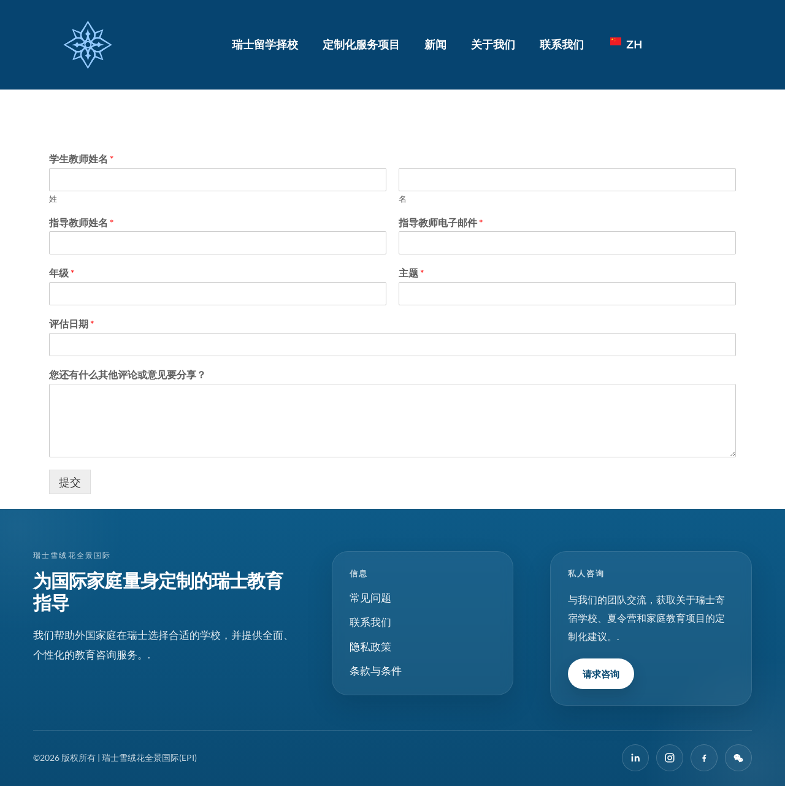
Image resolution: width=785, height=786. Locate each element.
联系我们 (562, 45)
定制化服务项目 (361, 45)
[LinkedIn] (635, 757)
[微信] (738, 757)
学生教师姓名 (81, 158)
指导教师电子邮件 (441, 222)
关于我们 (493, 45)
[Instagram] (669, 757)
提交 (70, 482)
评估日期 (71, 323)
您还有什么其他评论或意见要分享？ (127, 374)
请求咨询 (601, 673)
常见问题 (370, 597)
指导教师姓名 (81, 222)
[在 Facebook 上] (704, 757)
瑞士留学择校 (265, 45)
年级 (61, 272)
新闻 (435, 45)
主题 (411, 272)
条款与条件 (376, 670)
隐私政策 (370, 646)
